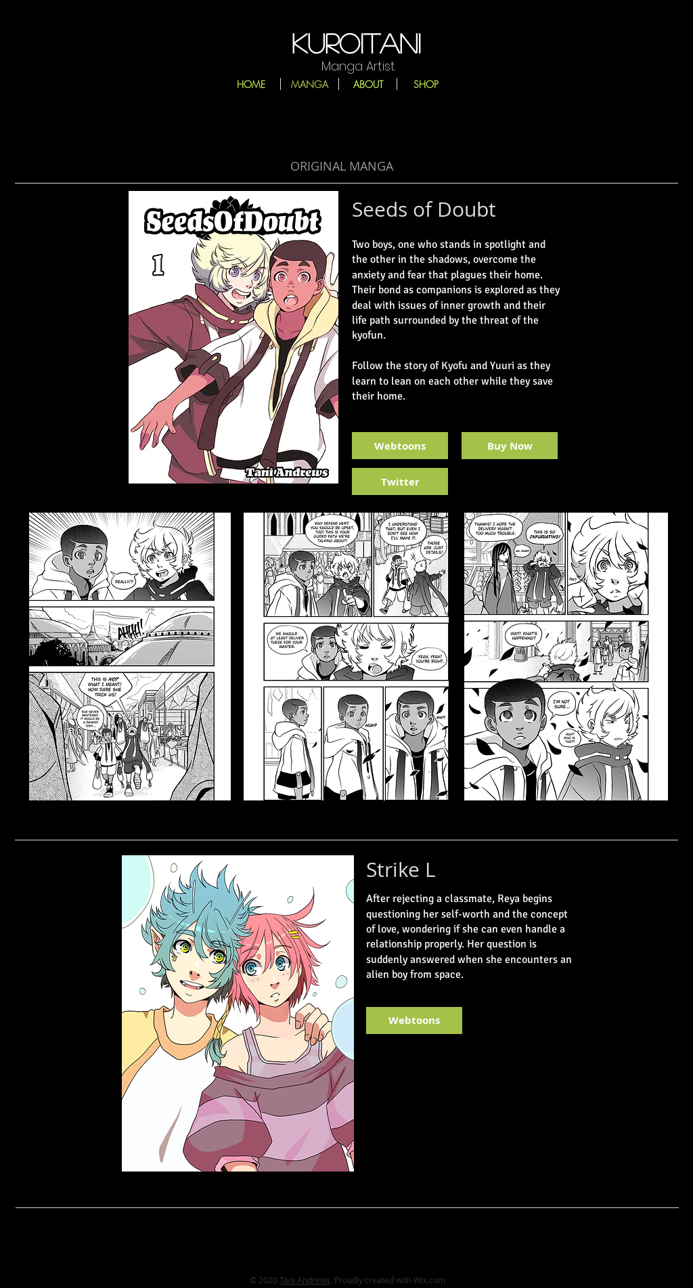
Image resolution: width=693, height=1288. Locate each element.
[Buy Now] (510, 445)
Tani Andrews (305, 1279)
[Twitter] (400, 481)
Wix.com (429, 1279)
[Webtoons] (400, 445)
